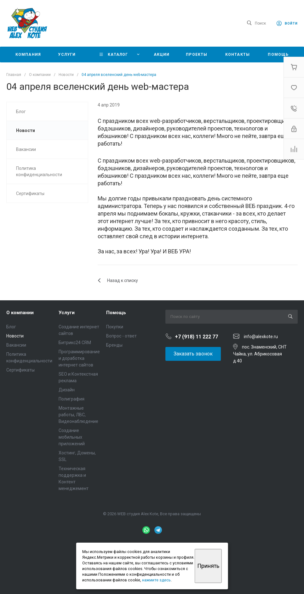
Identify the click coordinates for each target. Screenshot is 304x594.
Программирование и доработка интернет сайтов (79, 358)
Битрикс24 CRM (75, 342)
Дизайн (67, 389)
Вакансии (16, 345)
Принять (208, 565)
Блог (11, 326)
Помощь (116, 312)
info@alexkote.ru (261, 336)
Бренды (114, 345)
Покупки (114, 326)
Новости (15, 335)
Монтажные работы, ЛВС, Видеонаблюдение (78, 415)
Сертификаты (20, 369)
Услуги (67, 312)
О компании (20, 312)
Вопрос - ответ (121, 335)
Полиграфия (71, 398)
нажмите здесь (156, 580)
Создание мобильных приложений (72, 437)
